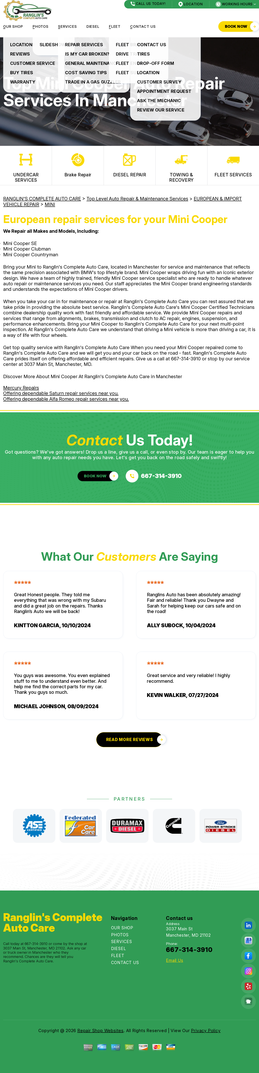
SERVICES (67, 26)
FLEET (115, 26)
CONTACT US (143, 26)
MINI (50, 204)
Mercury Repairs (21, 387)
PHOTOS (41, 26)
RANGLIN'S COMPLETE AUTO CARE (42, 198)
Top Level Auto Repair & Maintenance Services (137, 198)
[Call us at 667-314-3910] (154, 476)
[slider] (22, 582)
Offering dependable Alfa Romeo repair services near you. (66, 399)
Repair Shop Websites (100, 1030)
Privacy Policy (205, 1030)
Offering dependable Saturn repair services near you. (60, 393)
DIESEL (92, 26)
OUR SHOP (13, 26)
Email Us (174, 961)
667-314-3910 (186, 358)
